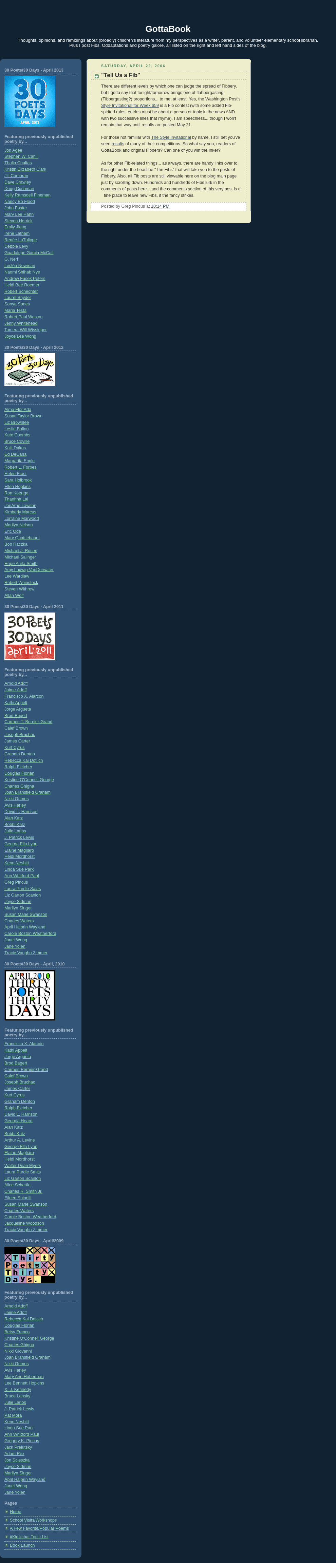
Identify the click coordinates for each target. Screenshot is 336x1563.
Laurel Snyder (17, 297)
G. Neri (11, 259)
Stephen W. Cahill (21, 156)
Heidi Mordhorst (19, 856)
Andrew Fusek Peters (24, 278)
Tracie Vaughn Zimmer (26, 952)
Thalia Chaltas (18, 163)
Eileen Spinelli (17, 1197)
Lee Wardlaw (16, 576)
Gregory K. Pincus (21, 1440)
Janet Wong (15, 940)
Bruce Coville (17, 441)
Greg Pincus (16, 882)
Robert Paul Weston (23, 317)
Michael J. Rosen (20, 550)
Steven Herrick (18, 221)
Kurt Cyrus (14, 747)
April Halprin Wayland (24, 927)
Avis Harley (15, 805)
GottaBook (168, 29)
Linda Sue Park (19, 869)
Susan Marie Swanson (25, 914)
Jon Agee (13, 150)
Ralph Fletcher (18, 767)
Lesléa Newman (19, 265)
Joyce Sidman (17, 901)
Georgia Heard (18, 1120)
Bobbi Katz (14, 824)
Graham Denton (19, 754)
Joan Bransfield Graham (27, 792)
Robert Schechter (21, 291)
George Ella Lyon (20, 844)
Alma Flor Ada (17, 409)
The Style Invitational (171, 137)
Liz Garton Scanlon (22, 895)
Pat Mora (13, 1415)
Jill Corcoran (16, 175)
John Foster (15, 208)
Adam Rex (14, 1453)
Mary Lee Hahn (19, 214)
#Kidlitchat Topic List (29, 1536)
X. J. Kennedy (17, 1389)
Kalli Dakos (15, 448)
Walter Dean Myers (22, 1165)
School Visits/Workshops (33, 1520)
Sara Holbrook (18, 480)
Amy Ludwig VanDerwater (29, 569)
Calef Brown (16, 728)
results (118, 144)
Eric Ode (12, 531)
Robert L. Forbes (20, 467)
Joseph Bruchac (19, 734)
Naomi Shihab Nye (22, 272)
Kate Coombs (17, 435)
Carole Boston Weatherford (30, 933)
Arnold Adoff (15, 683)
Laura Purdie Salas (22, 888)
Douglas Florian (19, 773)
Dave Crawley (17, 182)
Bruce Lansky (17, 1396)
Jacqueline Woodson (24, 1223)
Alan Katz (13, 818)
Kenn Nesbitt (16, 863)
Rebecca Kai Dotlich (23, 760)
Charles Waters (19, 921)
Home (15, 1511)
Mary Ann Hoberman (24, 1376)
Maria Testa (15, 310)
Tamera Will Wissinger (25, 329)
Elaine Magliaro (19, 850)
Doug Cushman (19, 188)
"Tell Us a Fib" (120, 75)
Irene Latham (17, 233)
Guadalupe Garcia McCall (28, 252)
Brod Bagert (15, 715)
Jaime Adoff (15, 690)
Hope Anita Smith (20, 563)
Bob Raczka (15, 544)
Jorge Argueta (17, 709)
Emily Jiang (15, 227)
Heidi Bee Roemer (21, 285)
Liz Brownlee (16, 422)
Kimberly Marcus (20, 512)
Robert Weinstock (21, 582)
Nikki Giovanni (18, 1351)
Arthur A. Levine (19, 1140)
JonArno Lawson (20, 505)
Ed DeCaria (15, 454)
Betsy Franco (17, 1332)
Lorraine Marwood (21, 518)
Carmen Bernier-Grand (26, 1069)
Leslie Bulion (16, 429)
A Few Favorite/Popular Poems (39, 1528)
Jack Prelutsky (18, 1447)
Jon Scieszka (17, 1460)
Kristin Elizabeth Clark (25, 169)
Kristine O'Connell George (29, 779)
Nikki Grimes (16, 798)
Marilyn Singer (18, 908)
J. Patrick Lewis (19, 837)
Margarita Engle (19, 460)
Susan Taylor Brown (23, 416)
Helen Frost (15, 473)
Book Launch (22, 1545)
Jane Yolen (14, 946)
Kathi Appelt (15, 702)
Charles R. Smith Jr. (23, 1191)
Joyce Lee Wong (20, 336)
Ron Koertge (16, 493)
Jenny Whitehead (20, 323)
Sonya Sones (17, 304)
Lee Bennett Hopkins (24, 1383)
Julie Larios (15, 831)
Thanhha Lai (16, 499)
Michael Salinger (20, 557)
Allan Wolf (14, 595)
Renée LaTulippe (20, 240)
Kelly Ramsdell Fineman (27, 195)
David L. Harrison (20, 811)
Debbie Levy (16, 246)
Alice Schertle (17, 1185)
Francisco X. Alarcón (24, 696)
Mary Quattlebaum (22, 537)
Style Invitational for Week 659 (130, 105)
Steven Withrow (19, 589)
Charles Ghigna (19, 786)
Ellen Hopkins (17, 486)
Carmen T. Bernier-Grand (28, 721)
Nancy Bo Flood (19, 201)
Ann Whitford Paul (21, 875)
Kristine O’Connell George (29, 1338)
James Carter (17, 741)
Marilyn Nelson (18, 525)
